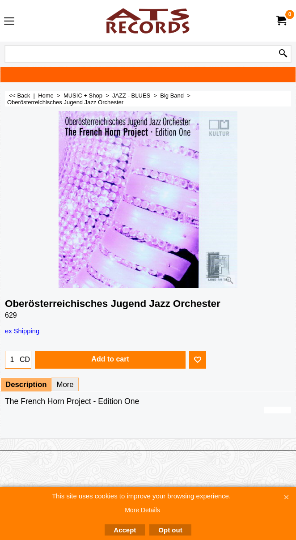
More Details (142, 510)
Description (26, 384)
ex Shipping (22, 331)
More (64, 384)
